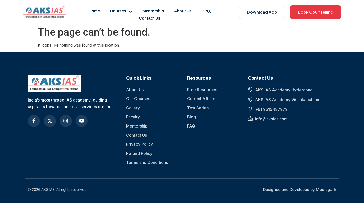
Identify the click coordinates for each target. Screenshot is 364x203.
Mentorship (153, 11)
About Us (183, 11)
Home (94, 11)
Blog (206, 11)
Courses (121, 11)
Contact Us (150, 18)
